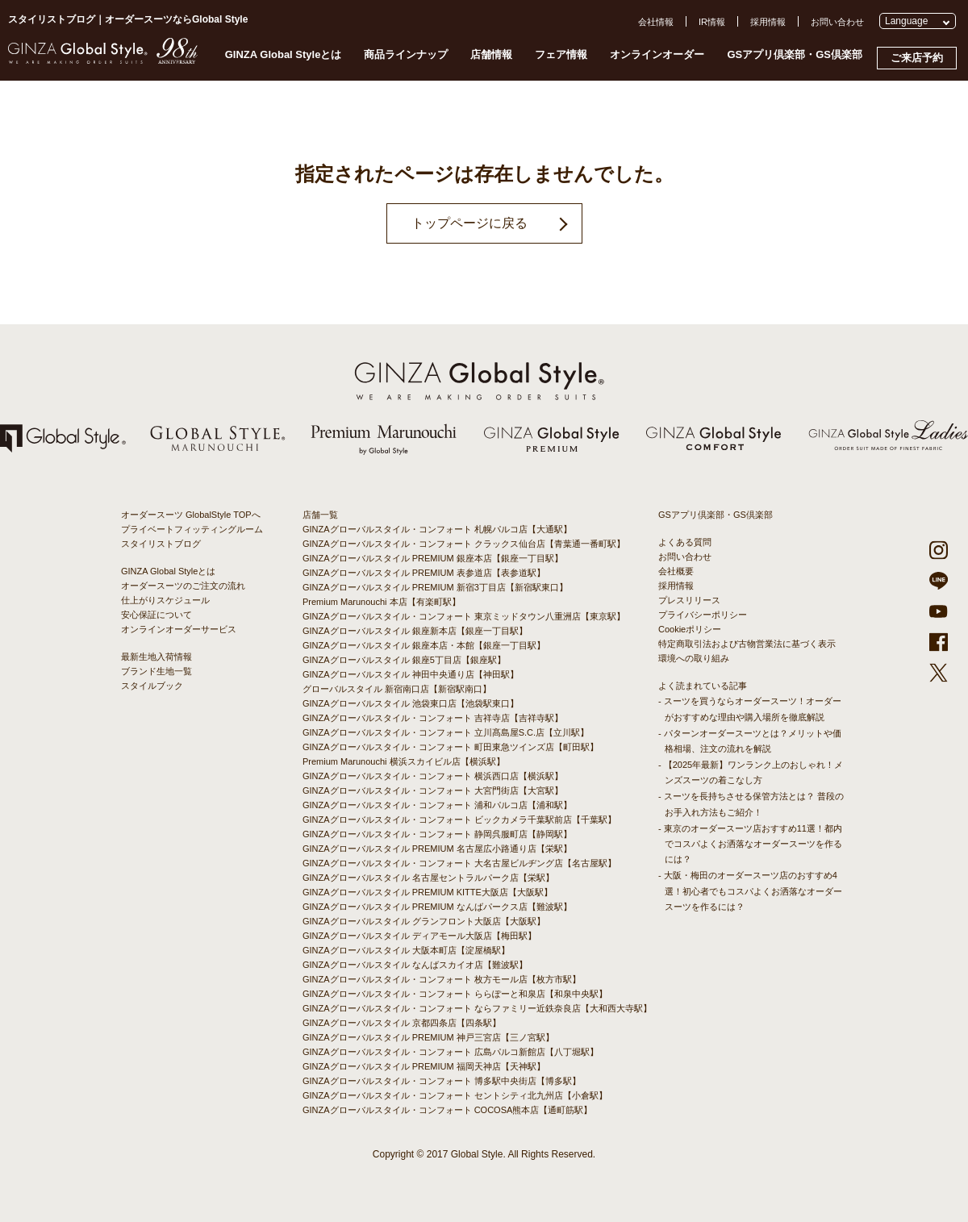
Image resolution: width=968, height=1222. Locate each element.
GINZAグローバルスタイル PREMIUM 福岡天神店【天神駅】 (423, 1066)
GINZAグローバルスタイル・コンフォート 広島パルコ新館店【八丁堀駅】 (450, 1052)
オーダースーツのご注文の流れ (183, 585)
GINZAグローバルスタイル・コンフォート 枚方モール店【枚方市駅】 (441, 979)
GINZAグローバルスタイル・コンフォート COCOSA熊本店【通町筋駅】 (447, 1110)
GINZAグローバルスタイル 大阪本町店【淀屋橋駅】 (406, 950)
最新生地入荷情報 (156, 656)
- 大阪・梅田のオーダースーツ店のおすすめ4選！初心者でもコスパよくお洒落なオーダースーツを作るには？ (750, 890)
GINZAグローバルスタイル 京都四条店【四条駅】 (401, 1023)
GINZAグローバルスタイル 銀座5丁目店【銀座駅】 (404, 660)
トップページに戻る (469, 223)
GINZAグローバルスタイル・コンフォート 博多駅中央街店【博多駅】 (441, 1081)
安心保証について (156, 614)
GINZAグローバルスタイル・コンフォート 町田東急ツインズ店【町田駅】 (450, 747)
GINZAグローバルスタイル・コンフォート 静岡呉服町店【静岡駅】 (437, 834)
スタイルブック (152, 685)
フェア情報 (561, 54)
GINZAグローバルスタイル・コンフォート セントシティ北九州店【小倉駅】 (454, 1095)
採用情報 (768, 22)
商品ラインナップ (406, 54)
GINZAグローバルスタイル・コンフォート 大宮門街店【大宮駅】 (432, 790)
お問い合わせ (837, 22)
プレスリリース (689, 600)
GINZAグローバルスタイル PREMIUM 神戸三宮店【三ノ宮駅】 (428, 1037)
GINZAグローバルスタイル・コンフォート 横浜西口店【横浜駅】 (432, 776)
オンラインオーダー (657, 54)
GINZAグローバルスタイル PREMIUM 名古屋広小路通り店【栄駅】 (437, 848)
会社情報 (656, 22)
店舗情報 (491, 54)
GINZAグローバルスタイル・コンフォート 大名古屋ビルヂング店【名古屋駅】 (459, 863)
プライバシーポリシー (702, 614)
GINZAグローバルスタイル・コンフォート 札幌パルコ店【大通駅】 (437, 529)
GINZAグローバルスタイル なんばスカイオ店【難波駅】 (415, 965)
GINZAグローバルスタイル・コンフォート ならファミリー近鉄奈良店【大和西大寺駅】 (477, 1008)
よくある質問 (684, 542)
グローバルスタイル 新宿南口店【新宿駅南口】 (396, 689)
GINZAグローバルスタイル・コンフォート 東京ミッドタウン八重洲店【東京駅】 (463, 616)
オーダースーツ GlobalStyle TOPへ (191, 514)
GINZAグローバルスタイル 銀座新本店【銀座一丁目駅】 (415, 631)
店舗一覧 (320, 514)
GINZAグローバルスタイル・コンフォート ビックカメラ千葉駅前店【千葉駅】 (459, 819)
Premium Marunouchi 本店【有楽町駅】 (381, 602)
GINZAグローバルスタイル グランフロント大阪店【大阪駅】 (423, 921)
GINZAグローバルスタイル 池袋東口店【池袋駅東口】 (410, 703)
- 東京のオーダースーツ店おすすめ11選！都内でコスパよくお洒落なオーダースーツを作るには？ (750, 844)
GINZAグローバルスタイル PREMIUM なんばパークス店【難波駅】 (437, 906)
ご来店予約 (917, 58)
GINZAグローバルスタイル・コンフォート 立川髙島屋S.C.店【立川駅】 (445, 732)
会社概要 (676, 571)
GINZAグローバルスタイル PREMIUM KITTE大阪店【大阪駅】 (427, 892)
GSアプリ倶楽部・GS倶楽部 (794, 54)
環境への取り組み (693, 658)
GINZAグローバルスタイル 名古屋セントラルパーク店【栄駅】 (428, 877)
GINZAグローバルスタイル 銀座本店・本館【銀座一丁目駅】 (423, 645)
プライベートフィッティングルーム (192, 529)
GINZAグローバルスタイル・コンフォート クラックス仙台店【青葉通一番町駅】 (463, 543)
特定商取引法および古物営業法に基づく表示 (747, 644)
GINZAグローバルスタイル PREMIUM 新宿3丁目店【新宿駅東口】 (435, 587)
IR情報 (712, 22)
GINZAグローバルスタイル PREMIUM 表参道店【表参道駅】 (423, 573)
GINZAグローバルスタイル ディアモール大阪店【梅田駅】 (419, 935)
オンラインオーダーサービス (178, 629)
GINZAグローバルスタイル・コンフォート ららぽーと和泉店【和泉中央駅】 (454, 994)
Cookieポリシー (689, 629)
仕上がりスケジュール (165, 600)
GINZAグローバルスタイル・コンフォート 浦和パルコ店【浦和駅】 (437, 805)
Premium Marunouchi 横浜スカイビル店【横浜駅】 (403, 761)
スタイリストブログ (161, 543)
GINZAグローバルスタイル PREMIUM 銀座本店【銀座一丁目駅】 (432, 558)
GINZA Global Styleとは (283, 54)
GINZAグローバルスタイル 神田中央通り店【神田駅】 (410, 674)
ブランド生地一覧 (156, 671)
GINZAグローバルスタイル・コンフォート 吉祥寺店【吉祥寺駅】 (432, 718)
